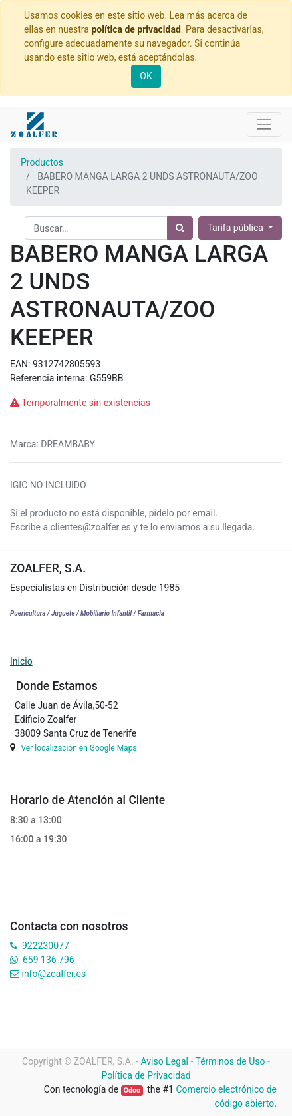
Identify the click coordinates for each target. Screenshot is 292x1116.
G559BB (107, 378)
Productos (42, 162)
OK (146, 76)
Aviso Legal (164, 1061)
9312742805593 (66, 364)
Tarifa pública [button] (236, 227)
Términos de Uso (230, 1061)
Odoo (132, 1090)
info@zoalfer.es (53, 973)
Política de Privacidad (145, 1075)
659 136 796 (48, 959)
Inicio (21, 661)
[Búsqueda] (180, 228)
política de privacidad (135, 29)
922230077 (45, 945)
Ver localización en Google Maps (78, 748)
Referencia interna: (50, 378)
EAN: (21, 364)
